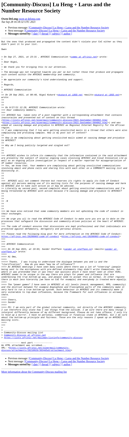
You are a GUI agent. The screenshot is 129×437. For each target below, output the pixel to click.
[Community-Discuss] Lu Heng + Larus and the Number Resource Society (69, 27)
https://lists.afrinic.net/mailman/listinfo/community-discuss (43, 397)
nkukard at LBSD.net (70, 105)
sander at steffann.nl (78, 290)
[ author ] (67, 33)
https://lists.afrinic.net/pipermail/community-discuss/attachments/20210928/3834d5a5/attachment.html (36, 411)
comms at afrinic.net (84, 60)
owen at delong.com (29, 18)
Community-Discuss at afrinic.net (25, 394)
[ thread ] (45, 33)
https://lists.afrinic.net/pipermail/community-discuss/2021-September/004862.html (55, 136)
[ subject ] (56, 33)
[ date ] (35, 33)
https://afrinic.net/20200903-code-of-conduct (30, 275)
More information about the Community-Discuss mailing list (34, 434)
